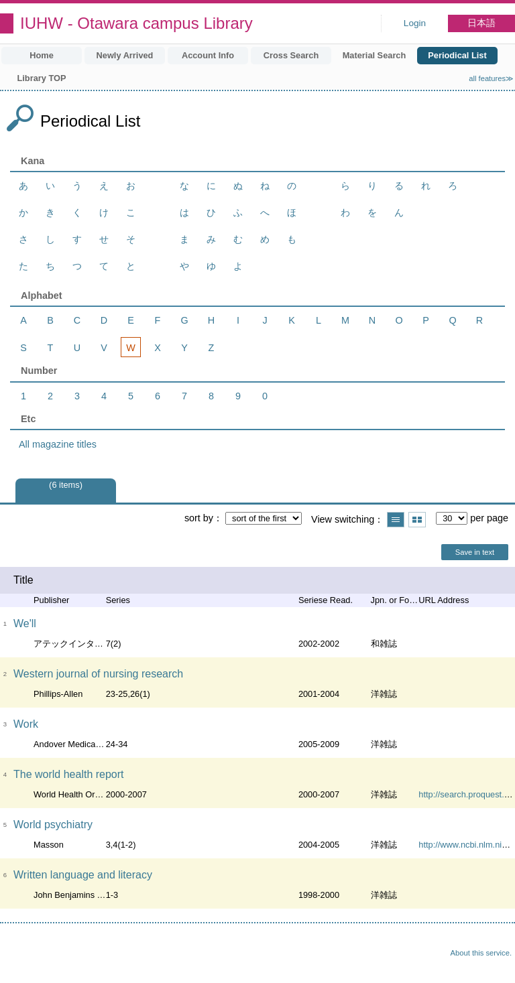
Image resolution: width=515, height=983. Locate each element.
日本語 (481, 23)
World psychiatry (53, 824)
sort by (198, 518)
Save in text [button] (474, 552)
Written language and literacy (82, 874)
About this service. (481, 953)
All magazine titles (58, 444)
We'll (24, 623)
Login (415, 23)
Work (25, 724)
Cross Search (291, 55)
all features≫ (491, 78)
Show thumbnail (417, 519)
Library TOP (41, 78)
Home (42, 55)
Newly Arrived (125, 55)
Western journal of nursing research (98, 673)
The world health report (68, 774)
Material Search (374, 55)
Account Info (208, 55)
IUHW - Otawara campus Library (136, 23)
